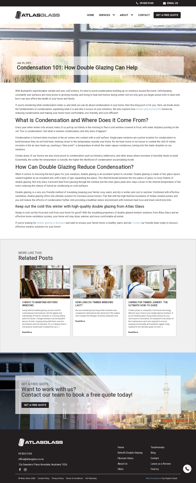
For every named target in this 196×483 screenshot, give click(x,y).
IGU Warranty (91, 478)
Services (104, 15)
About (124, 15)
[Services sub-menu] (114, 15)
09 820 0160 (25, 453)
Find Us (155, 469)
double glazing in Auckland (51, 222)
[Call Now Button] (187, 469)
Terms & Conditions (74, 478)
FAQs (120, 469)
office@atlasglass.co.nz (31, 459)
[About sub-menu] (132, 15)
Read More (27, 332)
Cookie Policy (43, 478)
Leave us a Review (161, 463)
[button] (144, 3)
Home (90, 15)
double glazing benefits (148, 109)
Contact (144, 15)
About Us (122, 463)
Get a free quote (35, 405)
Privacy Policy (58, 478)
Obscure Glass (125, 458)
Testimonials (157, 447)
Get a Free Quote (167, 15)
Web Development (154, 478)
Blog (153, 452)
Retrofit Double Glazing (130, 452)
